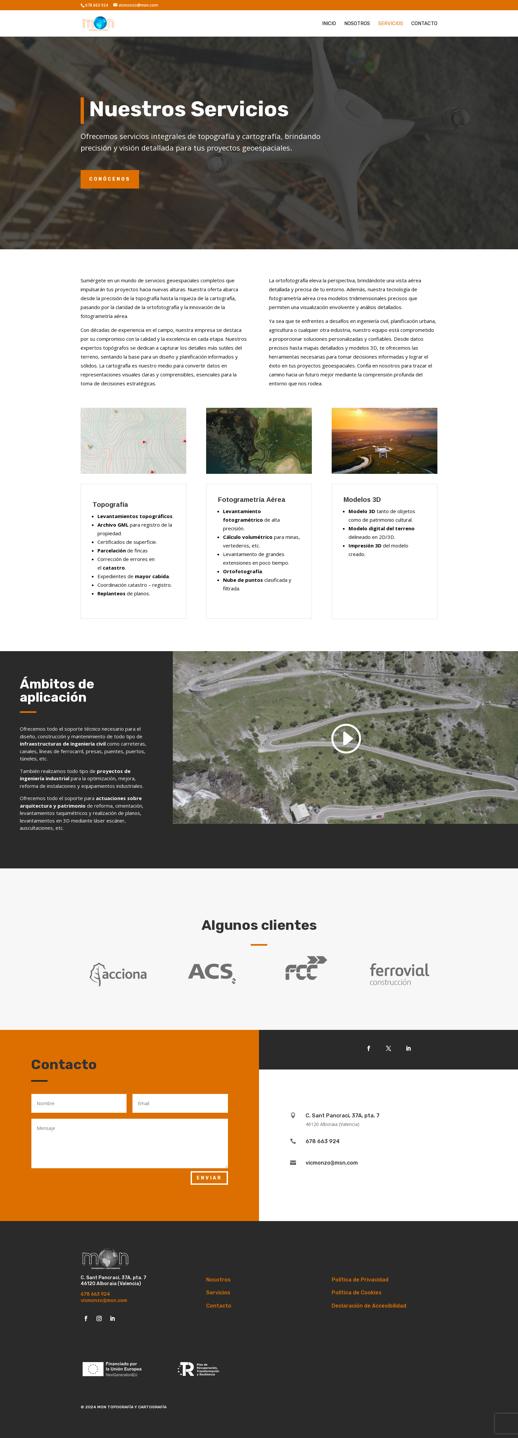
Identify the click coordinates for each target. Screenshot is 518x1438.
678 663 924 (95, 1294)
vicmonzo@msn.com (104, 1300)
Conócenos (109, 179)
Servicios (390, 23)
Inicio (329, 23)
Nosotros (357, 23)
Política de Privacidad (360, 1280)
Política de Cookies (357, 1292)
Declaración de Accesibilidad (369, 1306)
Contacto (424, 23)
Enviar (209, 1178)
